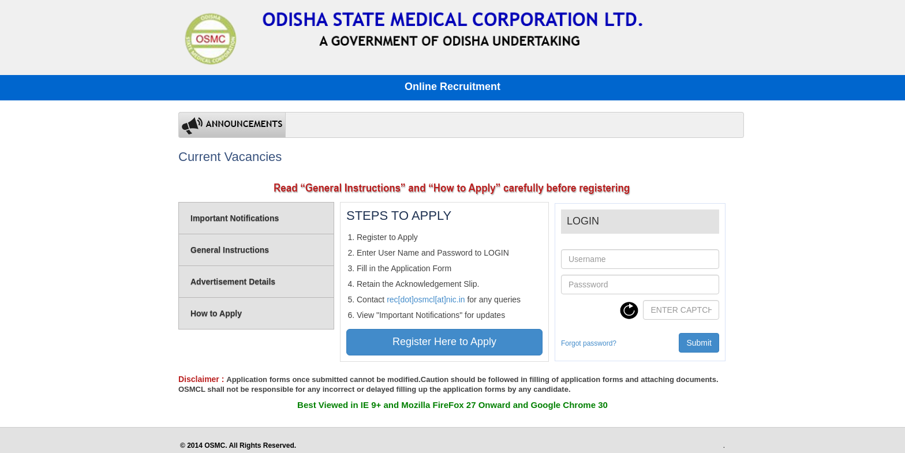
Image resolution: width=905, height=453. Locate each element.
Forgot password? (588, 343)
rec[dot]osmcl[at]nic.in (426, 299)
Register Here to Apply (444, 341)
